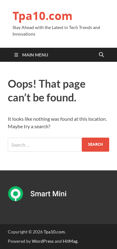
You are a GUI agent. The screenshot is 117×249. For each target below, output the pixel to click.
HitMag (70, 241)
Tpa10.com (42, 15)
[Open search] (101, 55)
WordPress (43, 241)
